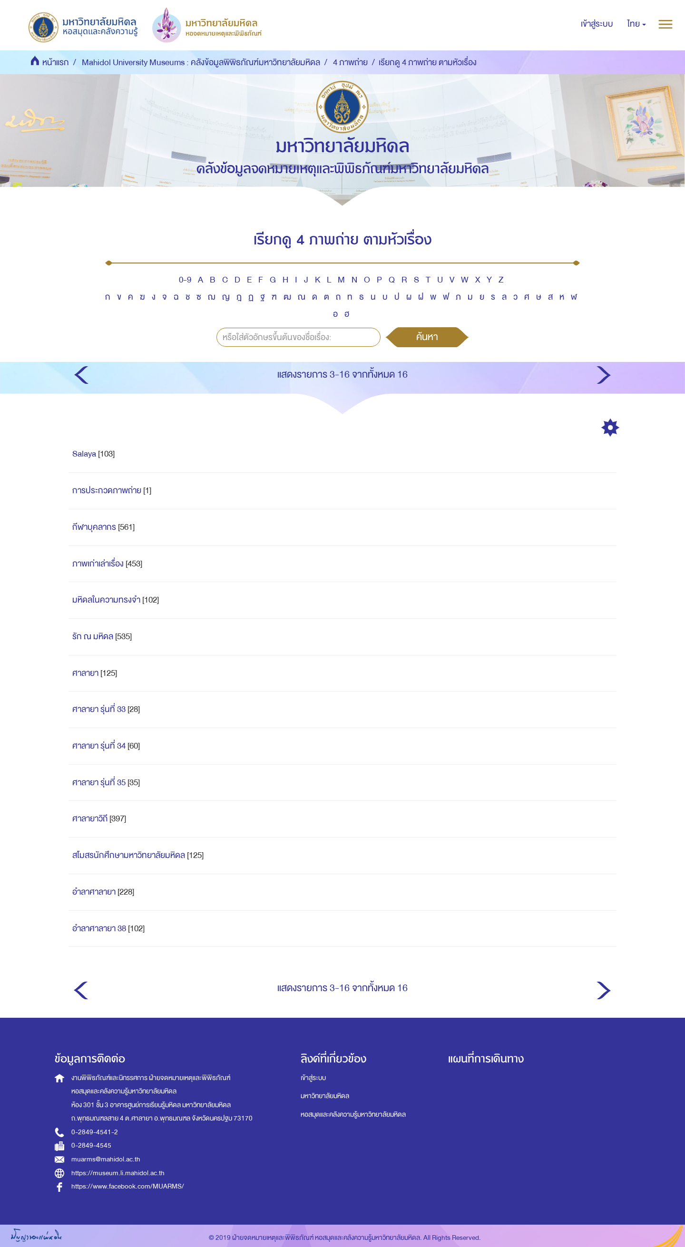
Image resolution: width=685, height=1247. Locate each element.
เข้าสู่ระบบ (313, 1078)
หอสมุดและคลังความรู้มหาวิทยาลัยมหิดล (353, 1114)
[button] (636, 24)
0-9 (185, 280)
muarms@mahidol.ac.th (105, 1159)
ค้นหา (427, 336)
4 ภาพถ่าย (350, 62)
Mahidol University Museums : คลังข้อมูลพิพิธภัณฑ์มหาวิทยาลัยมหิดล (201, 62)
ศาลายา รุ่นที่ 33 (99, 709)
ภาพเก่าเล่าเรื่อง (98, 563)
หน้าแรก (55, 62)
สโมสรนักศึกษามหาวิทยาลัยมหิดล (128, 855)
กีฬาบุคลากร (94, 527)
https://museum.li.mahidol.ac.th (118, 1173)
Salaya (84, 454)
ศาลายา (85, 673)
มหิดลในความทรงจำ (106, 600)
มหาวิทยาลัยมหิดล (325, 1096)
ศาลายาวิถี (90, 818)
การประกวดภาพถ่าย (106, 490)
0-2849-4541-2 (94, 1132)
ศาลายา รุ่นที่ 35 (99, 782)
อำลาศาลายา (94, 892)
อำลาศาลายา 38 (99, 928)
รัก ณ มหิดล (92, 636)
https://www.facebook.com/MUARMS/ (127, 1186)
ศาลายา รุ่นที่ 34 (99, 746)
